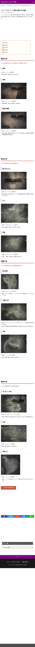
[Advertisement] (17, 30)
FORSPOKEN (9, 5)
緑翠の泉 (5, 52)
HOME (3, 5)
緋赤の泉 (5, 48)
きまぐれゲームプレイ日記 (8, 2)
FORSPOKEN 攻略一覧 (9, 487)
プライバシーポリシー (16, 561)
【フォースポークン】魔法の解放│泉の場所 (21, 5)
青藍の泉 (5, 50)
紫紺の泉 (5, 45)
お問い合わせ (25, 561)
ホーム (8, 561)
